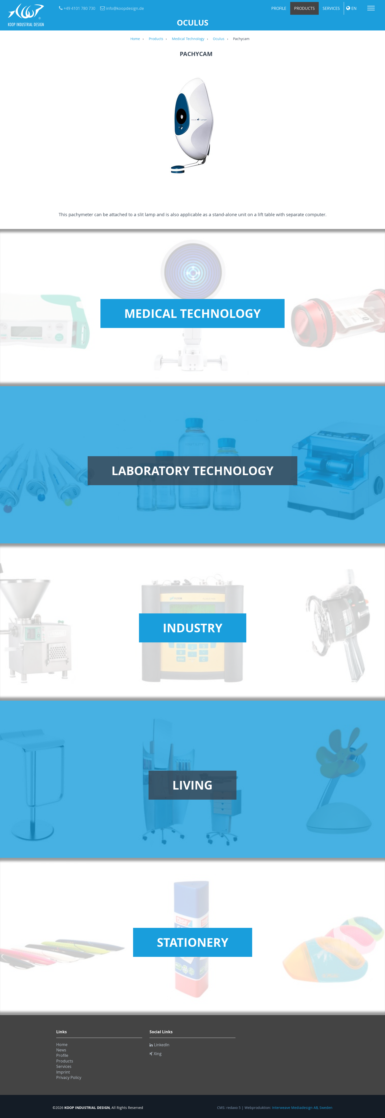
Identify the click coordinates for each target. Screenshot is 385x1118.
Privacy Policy (68, 1077)
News (61, 1050)
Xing (156, 1053)
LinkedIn (159, 1044)
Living (192, 785)
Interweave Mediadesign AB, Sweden (302, 1107)
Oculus (218, 39)
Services (331, 8)
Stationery (192, 942)
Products (304, 8)
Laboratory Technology (192, 471)
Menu (371, 8)
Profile (278, 8)
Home (135, 39)
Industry (192, 628)
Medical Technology (188, 39)
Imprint (63, 1072)
